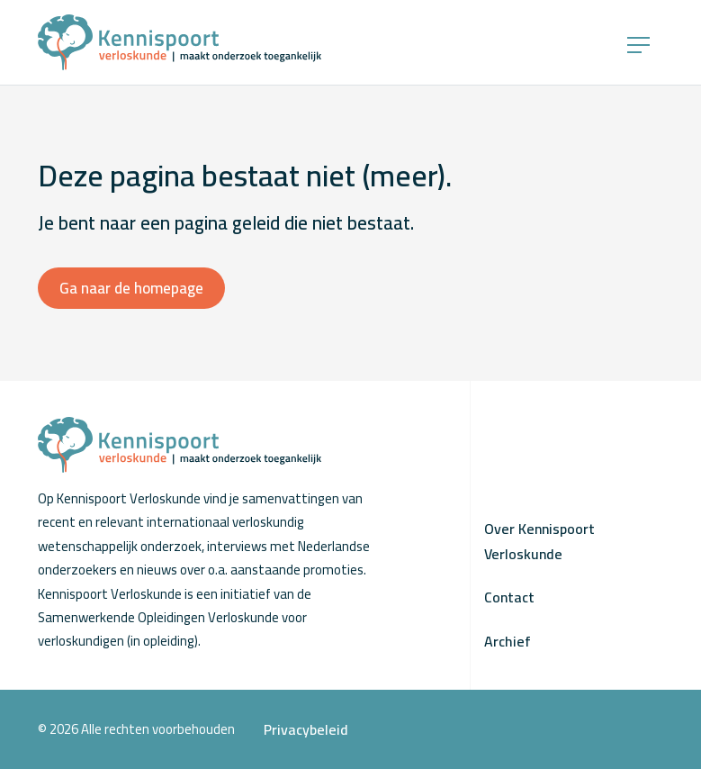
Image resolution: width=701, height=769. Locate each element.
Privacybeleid (306, 729)
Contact (509, 597)
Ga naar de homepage (131, 288)
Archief (507, 641)
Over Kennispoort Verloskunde (539, 541)
